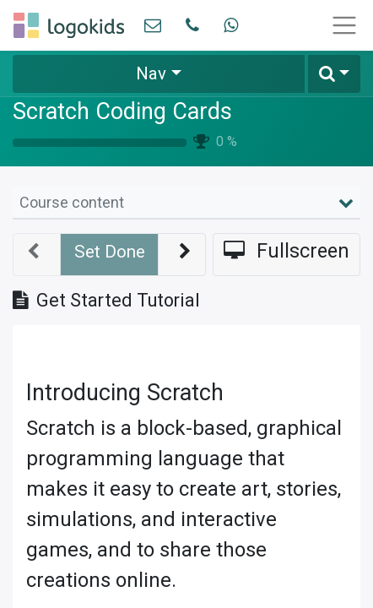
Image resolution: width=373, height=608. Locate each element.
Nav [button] (151, 73)
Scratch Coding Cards (122, 111)
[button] (334, 74)
